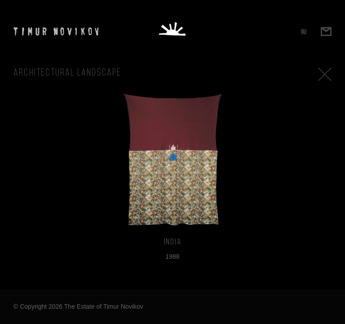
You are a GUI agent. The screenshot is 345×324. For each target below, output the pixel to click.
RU (303, 32)
